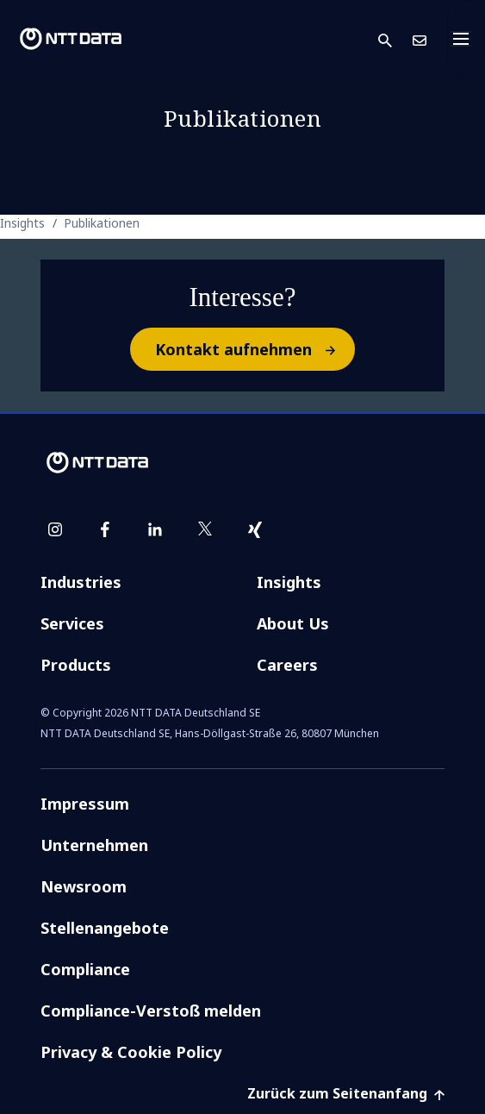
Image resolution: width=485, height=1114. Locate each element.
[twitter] (205, 529)
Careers (287, 664)
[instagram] (55, 529)
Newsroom (83, 886)
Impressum (84, 803)
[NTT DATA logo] (70, 39)
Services (72, 623)
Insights (289, 582)
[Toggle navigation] (466, 39)
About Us (293, 623)
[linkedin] (155, 529)
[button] (395, 39)
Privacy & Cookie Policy (130, 1052)
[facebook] (105, 529)
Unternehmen (94, 845)
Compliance (85, 969)
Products (75, 664)
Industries (80, 582)
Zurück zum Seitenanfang (346, 1093)
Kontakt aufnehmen (254, 349)
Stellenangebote (104, 927)
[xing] (255, 529)
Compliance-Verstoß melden (150, 1010)
